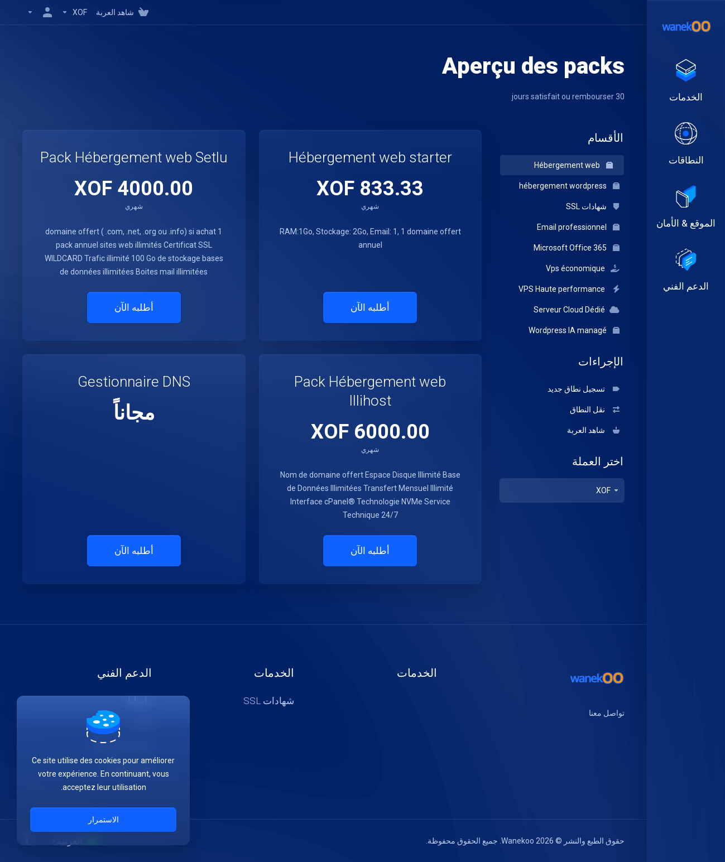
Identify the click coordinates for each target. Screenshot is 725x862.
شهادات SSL (593, 206)
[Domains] (686, 144)
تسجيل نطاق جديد (584, 388)
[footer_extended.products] (686, 81)
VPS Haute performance (569, 289)
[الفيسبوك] (624, 733)
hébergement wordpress (569, 185)
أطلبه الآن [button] (370, 307)
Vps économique (583, 268)
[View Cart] (124, 12)
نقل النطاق (595, 409)
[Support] (686, 270)
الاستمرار (103, 819)
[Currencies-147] (74, 12)
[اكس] (607, 733)
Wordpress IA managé (574, 330)
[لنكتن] (589, 733)
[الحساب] (39, 12)
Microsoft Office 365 (577, 247)
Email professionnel (578, 227)
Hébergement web (573, 165)
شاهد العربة (593, 430)
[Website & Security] (686, 207)
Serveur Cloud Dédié (577, 309)
